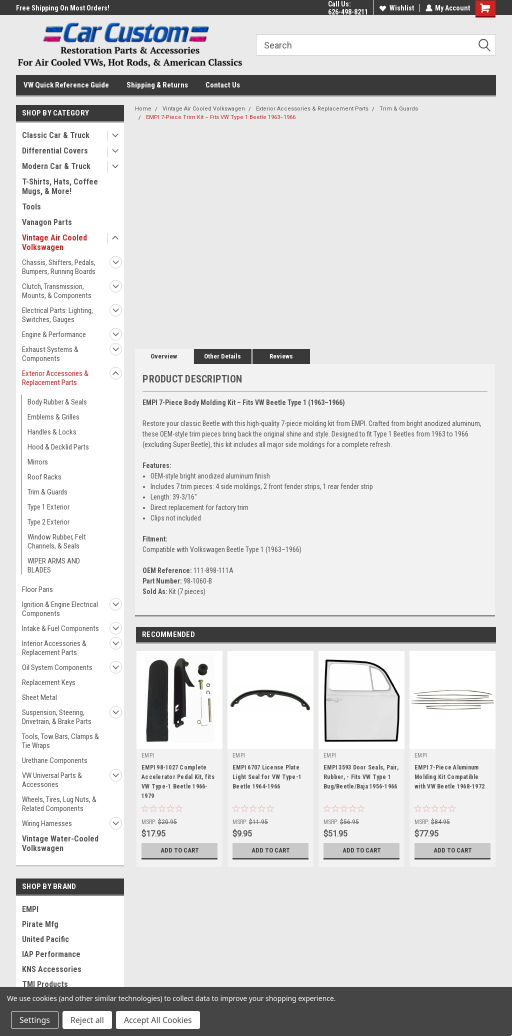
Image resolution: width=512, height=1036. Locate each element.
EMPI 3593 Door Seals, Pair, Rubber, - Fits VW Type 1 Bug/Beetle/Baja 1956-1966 (361, 777)
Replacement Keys (49, 682)
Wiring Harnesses (47, 823)
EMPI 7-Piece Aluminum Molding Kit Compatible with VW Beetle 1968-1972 (449, 777)
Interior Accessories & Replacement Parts (54, 648)
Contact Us (223, 85)
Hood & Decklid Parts (58, 447)
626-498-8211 (348, 12)
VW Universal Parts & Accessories (52, 780)
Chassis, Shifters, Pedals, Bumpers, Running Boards (59, 267)
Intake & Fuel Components (60, 628)
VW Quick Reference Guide (66, 85)
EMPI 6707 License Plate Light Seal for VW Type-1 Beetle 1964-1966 (267, 777)
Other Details (222, 356)
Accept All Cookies (158, 1020)
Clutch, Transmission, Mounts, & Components (57, 291)
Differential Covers (55, 151)
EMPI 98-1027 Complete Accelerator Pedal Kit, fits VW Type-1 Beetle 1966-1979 (178, 782)
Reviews (281, 356)
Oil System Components (57, 667)
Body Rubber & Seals (57, 402)
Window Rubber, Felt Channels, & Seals (57, 541)
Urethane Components (55, 760)
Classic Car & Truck (56, 135)
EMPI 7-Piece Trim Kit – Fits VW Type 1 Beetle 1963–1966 (221, 117)
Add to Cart (180, 850)
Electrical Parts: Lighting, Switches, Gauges (57, 315)
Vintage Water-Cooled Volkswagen (60, 843)
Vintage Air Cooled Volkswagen (54, 242)
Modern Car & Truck (56, 166)
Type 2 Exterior (49, 522)
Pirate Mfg (40, 924)
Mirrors (38, 462)
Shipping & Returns (157, 85)
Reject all (87, 1020)
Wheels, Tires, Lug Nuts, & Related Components (59, 804)
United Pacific (45, 939)
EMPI (30, 909)
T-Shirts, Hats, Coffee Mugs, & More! (60, 186)
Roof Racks (45, 477)
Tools (31, 207)
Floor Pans (37, 589)
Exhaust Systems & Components (50, 354)
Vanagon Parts (47, 222)
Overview (163, 356)
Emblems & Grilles (54, 417)
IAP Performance (51, 954)
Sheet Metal (39, 697)
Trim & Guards (48, 492)
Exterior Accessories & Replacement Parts (55, 378)
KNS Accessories (52, 969)
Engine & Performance (54, 334)
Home (143, 109)
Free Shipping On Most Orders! (63, 8)
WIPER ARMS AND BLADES (54, 565)
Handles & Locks (52, 432)
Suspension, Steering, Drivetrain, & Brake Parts (57, 717)
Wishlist (396, 8)
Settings (35, 1020)
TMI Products (45, 984)
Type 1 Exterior (49, 507)
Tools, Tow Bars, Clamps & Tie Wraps (60, 741)
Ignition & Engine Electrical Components (60, 609)
